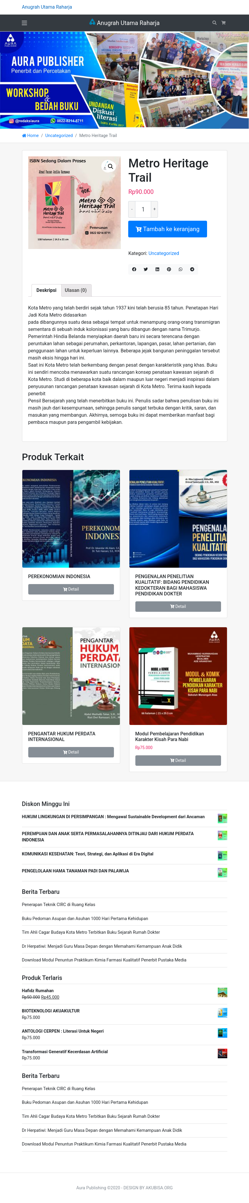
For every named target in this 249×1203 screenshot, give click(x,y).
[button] (110, 166)
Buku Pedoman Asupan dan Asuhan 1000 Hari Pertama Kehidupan (85, 918)
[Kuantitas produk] (143, 209)
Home (30, 135)
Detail (71, 589)
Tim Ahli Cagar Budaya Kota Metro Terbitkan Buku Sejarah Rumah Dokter (91, 932)
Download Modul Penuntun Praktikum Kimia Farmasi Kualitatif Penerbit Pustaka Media (104, 960)
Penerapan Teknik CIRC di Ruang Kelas (58, 904)
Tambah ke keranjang (167, 229)
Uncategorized (59, 135)
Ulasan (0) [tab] (76, 290)
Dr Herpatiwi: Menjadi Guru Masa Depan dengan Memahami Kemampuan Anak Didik (102, 946)
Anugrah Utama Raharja (124, 22)
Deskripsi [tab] (47, 290)
